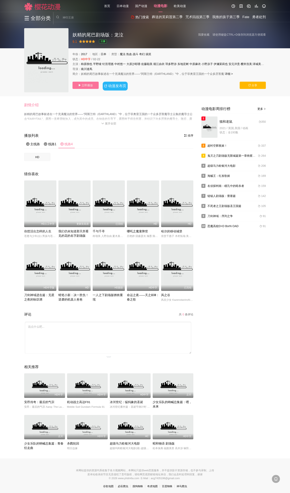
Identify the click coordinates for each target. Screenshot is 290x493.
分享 (252, 85)
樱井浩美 (246, 64)
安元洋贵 (234, 64)
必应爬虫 (123, 485)
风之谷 (165, 293)
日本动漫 (123, 6)
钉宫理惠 (108, 64)
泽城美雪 (258, 64)
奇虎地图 (152, 485)
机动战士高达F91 (78, 400)
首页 (107, 6)
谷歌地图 (108, 485)
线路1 (50, 143)
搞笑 (148, 54)
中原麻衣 (195, 64)
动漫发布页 (116, 85)
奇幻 (142, 54)
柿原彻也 (86, 64)
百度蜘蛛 (167, 485)
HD (37, 155)
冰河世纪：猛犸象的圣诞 (126, 400)
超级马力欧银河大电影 (125, 442)
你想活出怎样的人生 (37, 230)
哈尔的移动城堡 (171, 230)
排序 (188, 134)
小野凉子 (207, 64)
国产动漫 (141, 6)
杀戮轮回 (73, 442)
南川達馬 (86, 69)
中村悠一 (120, 64)
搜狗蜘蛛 (138, 485)
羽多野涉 (171, 64)
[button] (33, 104)
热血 (129, 54)
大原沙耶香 (133, 64)
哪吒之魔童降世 (137, 230)
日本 (103, 54)
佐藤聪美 (146, 64)
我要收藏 (203, 34)
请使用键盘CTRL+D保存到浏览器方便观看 (239, 34)
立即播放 (85, 85)
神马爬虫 (182, 485)
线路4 (66, 143)
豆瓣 (102, 41)
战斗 (135, 54)
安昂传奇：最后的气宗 (39, 400)
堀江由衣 (159, 64)
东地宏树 (183, 64)
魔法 (122, 54)
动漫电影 (160, 6)
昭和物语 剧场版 (164, 442)
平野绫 (97, 64)
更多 (261, 108)
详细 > (229, 73)
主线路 (33, 143)
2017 (84, 54)
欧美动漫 (180, 6)
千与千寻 (99, 230)
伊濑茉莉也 (221, 64)
